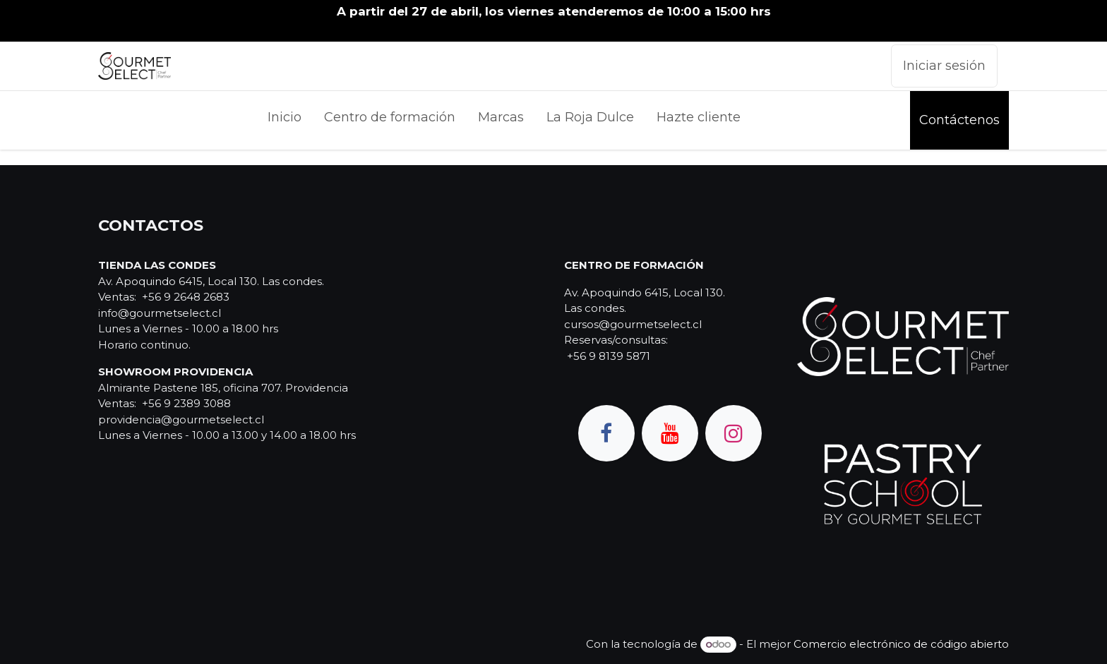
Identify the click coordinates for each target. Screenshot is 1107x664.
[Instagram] (733, 433)
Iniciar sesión (944, 65)
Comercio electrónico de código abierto (901, 644)
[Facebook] (606, 433)
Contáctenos (959, 120)
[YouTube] (670, 433)
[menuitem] (284, 120)
